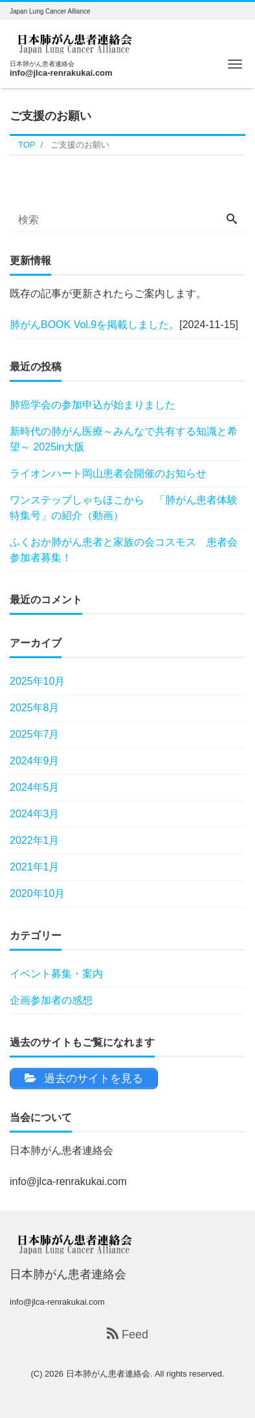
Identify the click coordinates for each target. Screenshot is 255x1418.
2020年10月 (37, 893)
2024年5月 (35, 787)
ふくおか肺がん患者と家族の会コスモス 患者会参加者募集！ (124, 550)
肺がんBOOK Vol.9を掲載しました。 (94, 324)
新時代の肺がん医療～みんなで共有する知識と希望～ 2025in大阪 (124, 439)
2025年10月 (37, 681)
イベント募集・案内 (56, 973)
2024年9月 (35, 760)
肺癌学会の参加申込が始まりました (92, 404)
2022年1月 (35, 840)
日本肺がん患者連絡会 (108, 1374)
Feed (127, 1334)
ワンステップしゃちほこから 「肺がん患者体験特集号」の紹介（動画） (124, 507)
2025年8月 (35, 707)
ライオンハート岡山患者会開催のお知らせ (108, 473)
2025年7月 (35, 734)
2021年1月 (35, 866)
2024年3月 (35, 813)
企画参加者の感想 (51, 1000)
